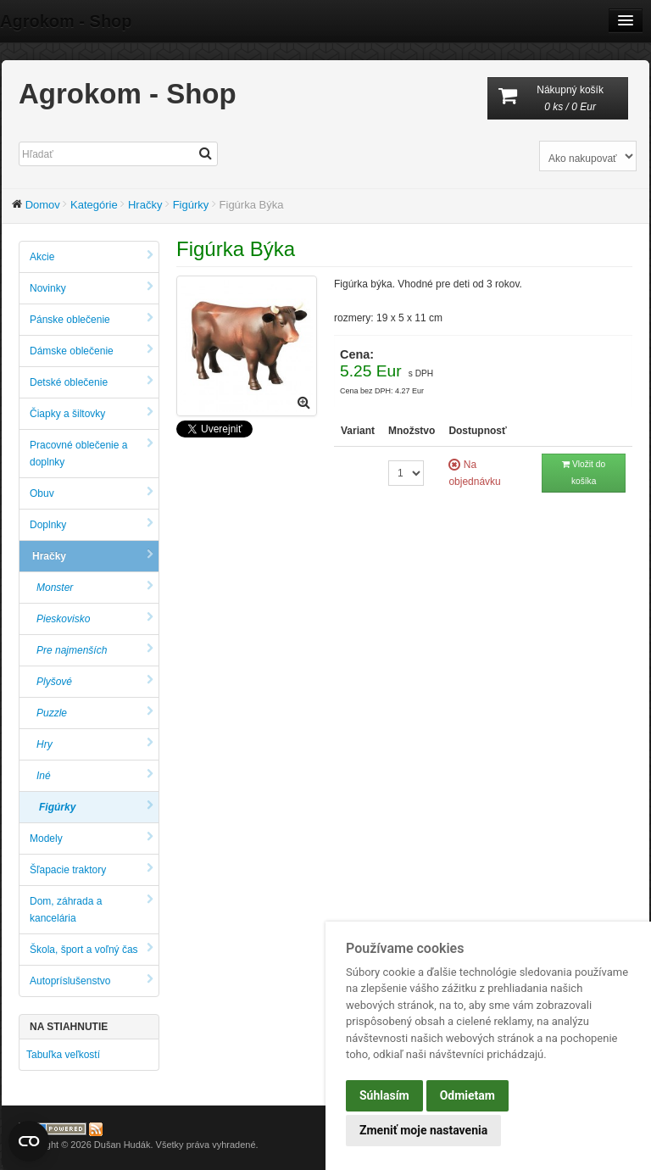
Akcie (91, 256)
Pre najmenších (94, 650)
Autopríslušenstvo (91, 980)
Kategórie (94, 204)
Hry (94, 744)
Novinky (91, 287)
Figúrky (191, 204)
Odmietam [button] (467, 1095)
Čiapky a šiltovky (91, 413)
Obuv (91, 493)
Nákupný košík (557, 99)
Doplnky (91, 524)
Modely (91, 838)
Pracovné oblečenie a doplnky (91, 453)
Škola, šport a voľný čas (91, 949)
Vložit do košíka (583, 473)
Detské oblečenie (91, 382)
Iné (94, 775)
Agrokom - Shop (66, 21)
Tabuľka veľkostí (63, 1055)
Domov (42, 204)
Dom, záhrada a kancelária (91, 909)
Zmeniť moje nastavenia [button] (423, 1130)
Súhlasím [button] (384, 1095)
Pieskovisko (94, 618)
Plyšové (94, 681)
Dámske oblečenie (91, 350)
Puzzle (94, 712)
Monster (94, 587)
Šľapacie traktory (91, 869)
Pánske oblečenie (91, 319)
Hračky (145, 204)
